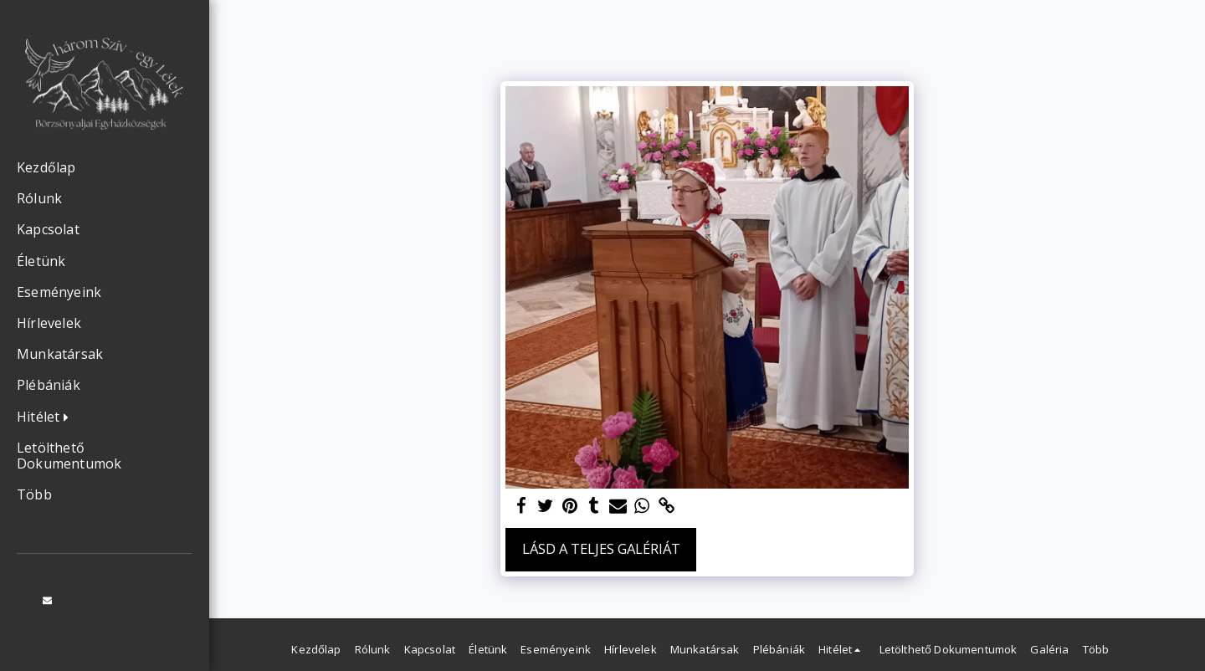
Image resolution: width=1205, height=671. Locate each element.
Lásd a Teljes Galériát (601, 548)
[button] (47, 417)
